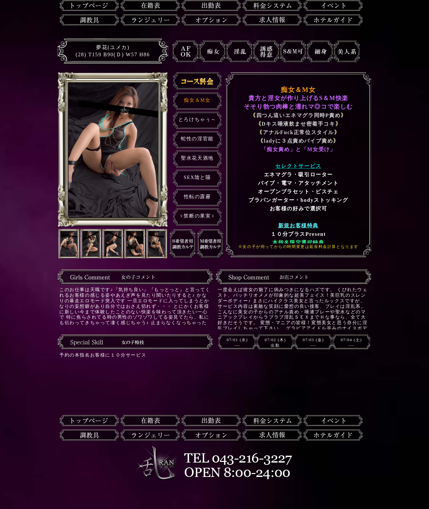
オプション (211, 20)
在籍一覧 (150, 5)
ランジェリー (150, 20)
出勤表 (211, 5)
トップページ (89, 5)
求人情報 (272, 20)
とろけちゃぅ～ (197, 119)
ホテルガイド (333, 20)
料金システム (272, 5)
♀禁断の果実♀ (197, 216)
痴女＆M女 (197, 100)
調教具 (89, 20)
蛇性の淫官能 (197, 138)
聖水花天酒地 (197, 158)
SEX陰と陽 (197, 177)
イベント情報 (333, 5)
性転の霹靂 (197, 196)
